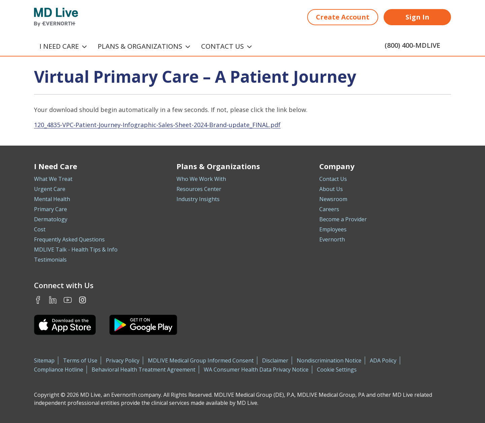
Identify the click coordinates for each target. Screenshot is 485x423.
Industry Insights (198, 199)
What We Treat (53, 179)
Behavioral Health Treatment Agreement (143, 369)
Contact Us (333, 179)
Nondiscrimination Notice (329, 360)
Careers (329, 209)
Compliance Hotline (58, 369)
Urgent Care (49, 189)
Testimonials (50, 259)
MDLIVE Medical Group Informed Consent (201, 360)
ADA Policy (383, 360)
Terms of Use (80, 360)
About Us (331, 189)
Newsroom (333, 199)
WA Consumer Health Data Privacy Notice (256, 369)
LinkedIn (53, 300)
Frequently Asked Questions (69, 239)
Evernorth (332, 239)
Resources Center (198, 189)
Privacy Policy (122, 360)
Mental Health (52, 199)
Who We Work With (201, 179)
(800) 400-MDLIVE (412, 45)
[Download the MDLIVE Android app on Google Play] (143, 325)
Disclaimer (275, 360)
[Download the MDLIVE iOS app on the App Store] (65, 325)
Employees (333, 229)
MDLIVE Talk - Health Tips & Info (76, 249)
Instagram (82, 300)
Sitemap (44, 360)
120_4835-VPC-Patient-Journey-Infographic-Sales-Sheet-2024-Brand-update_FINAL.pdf (157, 125)
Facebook (38, 300)
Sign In (417, 17)
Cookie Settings (337, 369)
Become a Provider (343, 219)
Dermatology (50, 219)
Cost (39, 229)
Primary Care (50, 209)
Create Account (342, 17)
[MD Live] (56, 17)
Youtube (68, 300)
